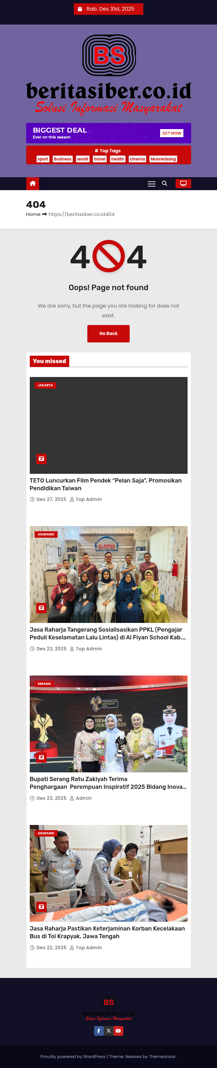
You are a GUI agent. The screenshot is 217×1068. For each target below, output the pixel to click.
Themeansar (162, 1056)
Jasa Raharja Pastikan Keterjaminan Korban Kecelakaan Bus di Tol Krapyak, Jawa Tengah (107, 932)
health (117, 159)
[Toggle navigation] (152, 183)
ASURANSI (46, 534)
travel (100, 159)
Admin (81, 798)
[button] (166, 183)
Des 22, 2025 (52, 947)
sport (43, 159)
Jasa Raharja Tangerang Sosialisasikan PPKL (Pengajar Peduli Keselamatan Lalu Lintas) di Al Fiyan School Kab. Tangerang (106, 637)
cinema (137, 159)
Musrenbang (163, 159)
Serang (44, 683)
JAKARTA (45, 385)
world (82, 159)
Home (33, 214)
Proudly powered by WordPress (73, 1056)
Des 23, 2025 (52, 649)
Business (62, 159)
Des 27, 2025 (52, 499)
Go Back (108, 334)
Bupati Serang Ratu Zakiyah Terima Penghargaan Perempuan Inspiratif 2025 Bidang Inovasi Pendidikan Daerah (108, 787)
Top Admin (86, 499)
